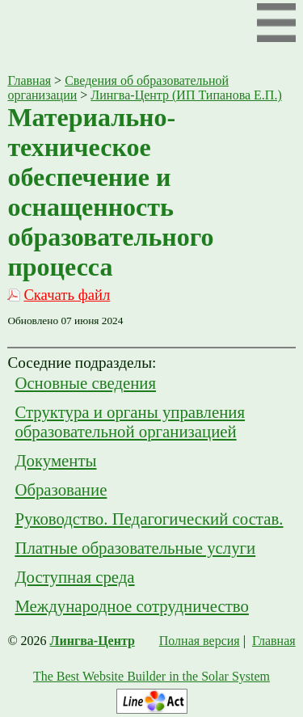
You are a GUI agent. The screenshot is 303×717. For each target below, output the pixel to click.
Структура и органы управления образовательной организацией (130, 422)
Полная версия (199, 640)
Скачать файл (66, 294)
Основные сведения (85, 382)
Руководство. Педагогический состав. (149, 518)
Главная (29, 80)
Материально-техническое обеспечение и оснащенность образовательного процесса (110, 192)
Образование (61, 489)
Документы (55, 460)
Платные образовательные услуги (135, 547)
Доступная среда (74, 576)
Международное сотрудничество (132, 606)
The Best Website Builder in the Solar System (151, 676)
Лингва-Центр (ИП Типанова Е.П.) (185, 95)
